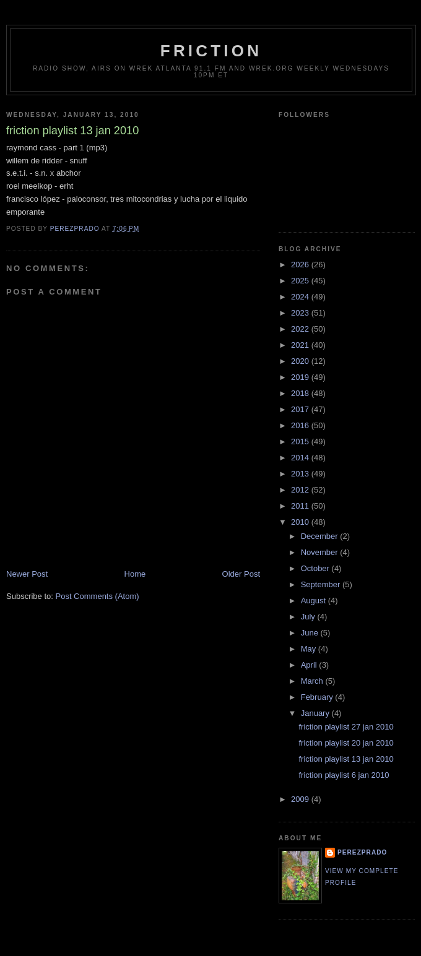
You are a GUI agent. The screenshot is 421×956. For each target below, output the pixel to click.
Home (135, 574)
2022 (301, 329)
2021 (301, 345)
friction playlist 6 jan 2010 (343, 775)
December (321, 536)
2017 (301, 409)
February (318, 697)
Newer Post (27, 574)
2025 (301, 280)
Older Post (241, 574)
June (311, 632)
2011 (301, 505)
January (316, 713)
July (309, 616)
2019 (301, 377)
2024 (301, 296)
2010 (301, 522)
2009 (301, 799)
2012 (301, 489)
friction (211, 50)
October (316, 568)
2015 (301, 441)
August (314, 600)
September (321, 584)
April (310, 665)
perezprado (362, 852)
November (321, 552)
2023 (301, 312)
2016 (301, 425)
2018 (301, 393)
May (309, 648)
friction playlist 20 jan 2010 (345, 742)
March (313, 681)
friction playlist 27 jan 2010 (345, 726)
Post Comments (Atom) (97, 596)
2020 (301, 361)
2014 (301, 457)
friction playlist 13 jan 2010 (345, 759)
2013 (301, 473)
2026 (301, 264)
